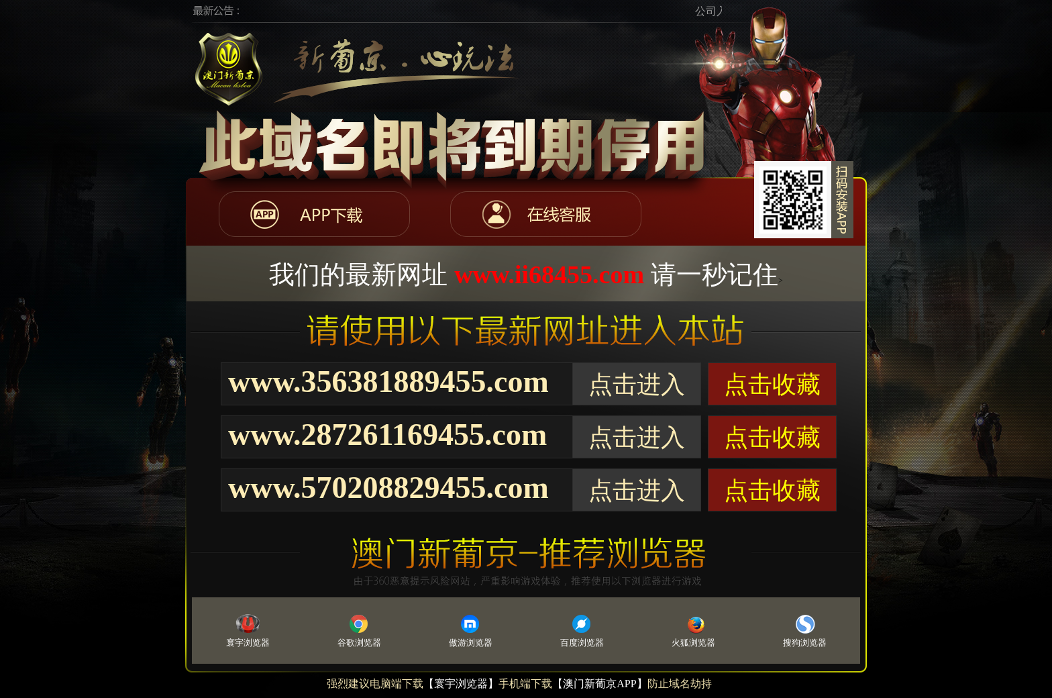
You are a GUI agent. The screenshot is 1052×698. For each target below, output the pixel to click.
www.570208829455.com (388, 487)
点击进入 (636, 384)
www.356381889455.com (388, 381)
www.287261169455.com (387, 434)
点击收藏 (772, 384)
